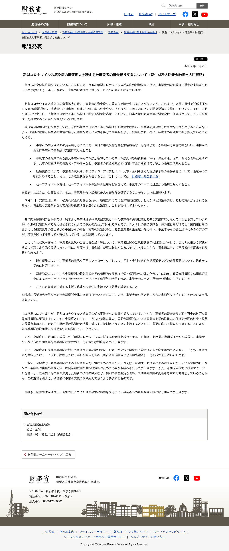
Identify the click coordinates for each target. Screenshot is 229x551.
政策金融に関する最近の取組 (140, 32)
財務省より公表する (145, 176)
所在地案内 (67, 531)
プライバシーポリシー (93, 531)
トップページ (29, 32)
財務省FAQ (146, 14)
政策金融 (113, 32)
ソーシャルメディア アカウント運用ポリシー (94, 536)
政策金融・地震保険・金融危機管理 (82, 32)
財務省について (77, 24)
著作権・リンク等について (131, 531)
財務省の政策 (40, 24)
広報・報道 (114, 24)
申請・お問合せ (189, 24)
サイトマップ (167, 14)
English (128, 14)
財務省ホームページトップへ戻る (49, 454)
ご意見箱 (48, 531)
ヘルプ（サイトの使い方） (147, 536)
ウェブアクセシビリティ (169, 531)
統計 (152, 24)
